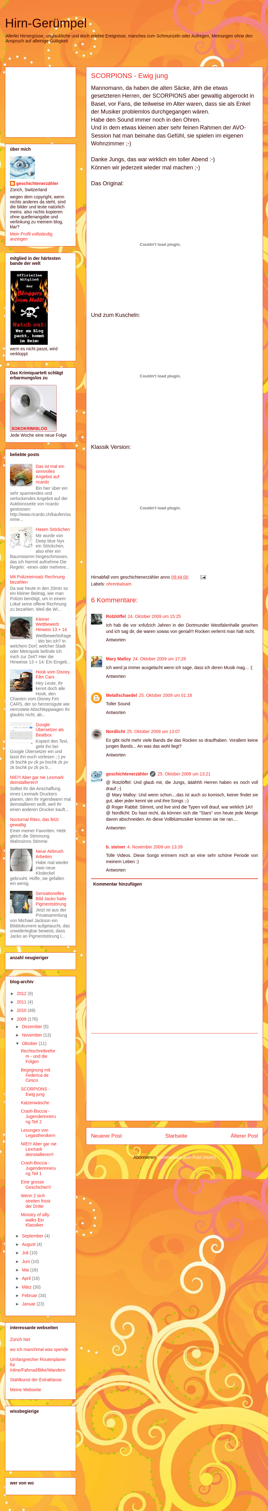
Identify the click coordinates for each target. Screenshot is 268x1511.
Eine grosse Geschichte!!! (36, 1184)
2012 (22, 993)
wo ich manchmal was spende (39, 1349)
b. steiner (115, 846)
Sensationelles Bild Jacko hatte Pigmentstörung (51, 898)
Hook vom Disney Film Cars (53, 674)
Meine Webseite (25, 1389)
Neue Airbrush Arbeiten (50, 854)
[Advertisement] (174, 1077)
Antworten (116, 639)
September (33, 1235)
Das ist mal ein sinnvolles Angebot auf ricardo (50, 474)
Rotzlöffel (116, 616)
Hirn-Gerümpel (46, 23)
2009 (22, 1019)
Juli (26, 1252)
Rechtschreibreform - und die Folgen (38, 1056)
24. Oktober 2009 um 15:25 (154, 616)
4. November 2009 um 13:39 (154, 846)
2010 (22, 1010)
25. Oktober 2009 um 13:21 (183, 773)
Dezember (32, 1026)
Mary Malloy (118, 658)
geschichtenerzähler (127, 773)
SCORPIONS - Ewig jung (129, 76)
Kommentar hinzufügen (117, 884)
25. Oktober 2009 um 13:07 (153, 731)
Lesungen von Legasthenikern (38, 1133)
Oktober (30, 1043)
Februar (30, 1295)
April (27, 1278)
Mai (26, 1269)
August (29, 1244)
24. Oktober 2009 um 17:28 (159, 658)
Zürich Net (20, 1339)
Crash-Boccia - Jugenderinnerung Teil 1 (38, 1168)
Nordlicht (115, 731)
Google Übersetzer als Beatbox (50, 730)
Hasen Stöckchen (53, 529)
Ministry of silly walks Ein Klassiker (35, 1220)
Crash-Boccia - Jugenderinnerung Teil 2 (38, 1116)
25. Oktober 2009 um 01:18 (165, 695)
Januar (29, 1303)
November (32, 1034)
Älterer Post (244, 1136)
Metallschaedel (121, 695)
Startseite (176, 1136)
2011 (22, 1001)
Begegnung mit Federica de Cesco (35, 1075)
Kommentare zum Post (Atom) (186, 1157)
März (27, 1287)
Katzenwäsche (35, 1102)
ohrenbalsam (119, 583)
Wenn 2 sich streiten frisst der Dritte (35, 1201)
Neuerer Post (106, 1136)
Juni (26, 1261)
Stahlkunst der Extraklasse (36, 1379)
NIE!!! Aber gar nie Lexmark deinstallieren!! (37, 780)
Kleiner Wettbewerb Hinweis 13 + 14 (51, 624)
